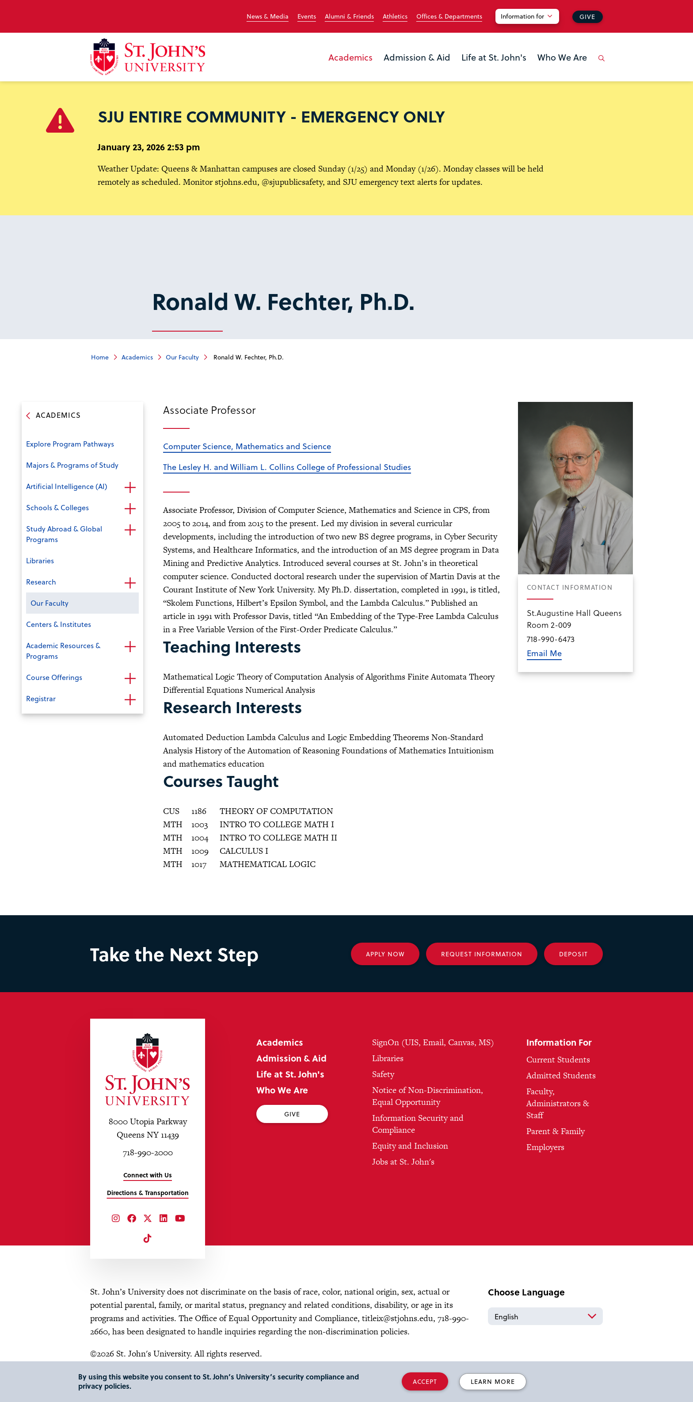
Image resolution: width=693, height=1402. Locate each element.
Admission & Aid (417, 57)
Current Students (558, 1060)
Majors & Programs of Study (72, 465)
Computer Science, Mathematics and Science (247, 446)
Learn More (493, 1381)
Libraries (40, 560)
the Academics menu (331, 71)
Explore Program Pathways (70, 444)
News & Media (268, 16)
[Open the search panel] (600, 65)
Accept (425, 1381)
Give (587, 16)
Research (41, 582)
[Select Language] (545, 1316)
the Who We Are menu (540, 71)
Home (100, 357)
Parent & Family (555, 1131)
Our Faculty (182, 357)
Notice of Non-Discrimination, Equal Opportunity (427, 1096)
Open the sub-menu (130, 487)
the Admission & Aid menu (386, 71)
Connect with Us (147, 1175)
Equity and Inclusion (410, 1146)
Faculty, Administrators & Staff (557, 1103)
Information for (522, 16)
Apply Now (385, 954)
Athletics (395, 16)
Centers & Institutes (58, 624)
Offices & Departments (449, 16)
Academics (350, 57)
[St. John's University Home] (147, 56)
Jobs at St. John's (403, 1162)
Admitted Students (561, 1075)
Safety (383, 1074)
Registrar (41, 698)
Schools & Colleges (57, 507)
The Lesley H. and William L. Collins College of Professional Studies (287, 467)
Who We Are (562, 57)
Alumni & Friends (349, 16)
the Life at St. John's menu (464, 71)
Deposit (573, 954)
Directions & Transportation (148, 1192)
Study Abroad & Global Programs (64, 533)
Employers (545, 1147)
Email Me (544, 653)
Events (306, 16)
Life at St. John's (493, 57)
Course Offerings (54, 677)
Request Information (481, 954)
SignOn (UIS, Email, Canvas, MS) (433, 1042)
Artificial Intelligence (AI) (66, 486)
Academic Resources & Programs (63, 650)
